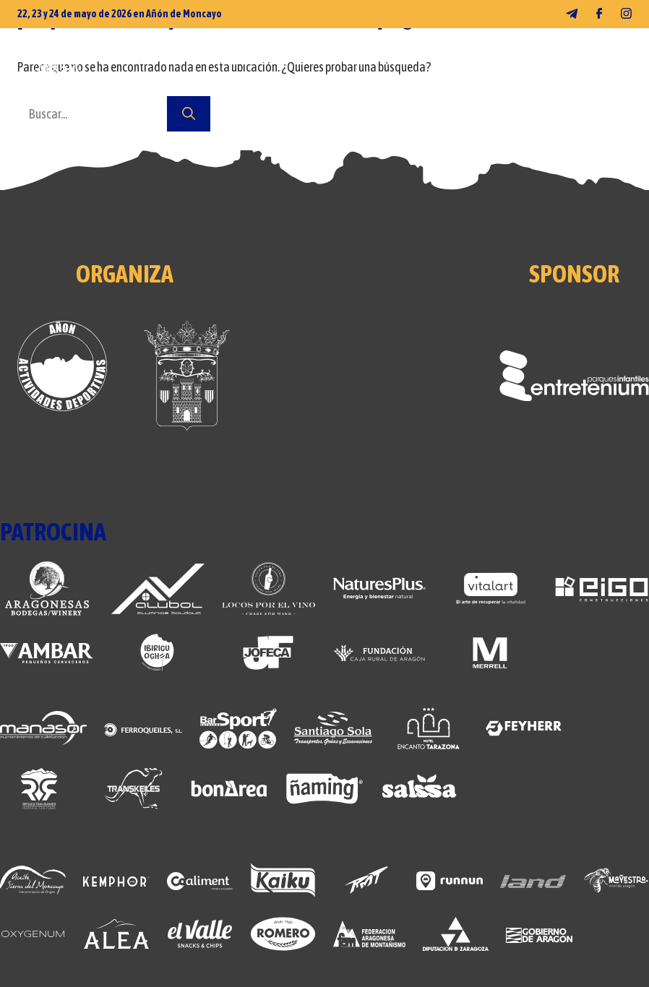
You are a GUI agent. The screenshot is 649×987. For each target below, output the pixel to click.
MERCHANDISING (246, 60)
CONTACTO (229, 89)
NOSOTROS (133, 88)
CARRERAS (353, 60)
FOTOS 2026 (135, 60)
